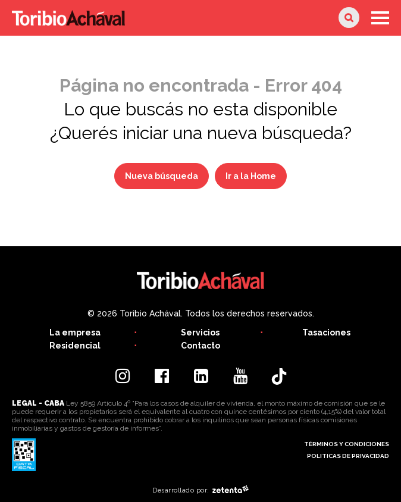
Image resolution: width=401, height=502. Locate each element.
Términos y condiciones (346, 444)
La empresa (75, 332)
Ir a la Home (250, 176)
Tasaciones (326, 332)
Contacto (200, 345)
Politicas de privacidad (348, 456)
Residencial (75, 345)
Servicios (200, 332)
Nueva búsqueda (161, 176)
